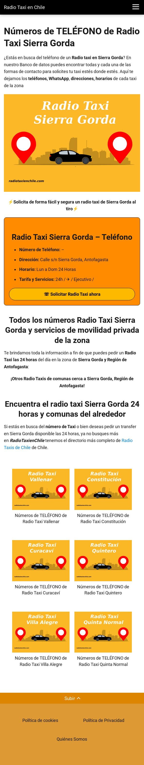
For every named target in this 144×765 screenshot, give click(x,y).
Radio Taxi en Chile (24, 7)
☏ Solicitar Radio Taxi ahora (72, 294)
